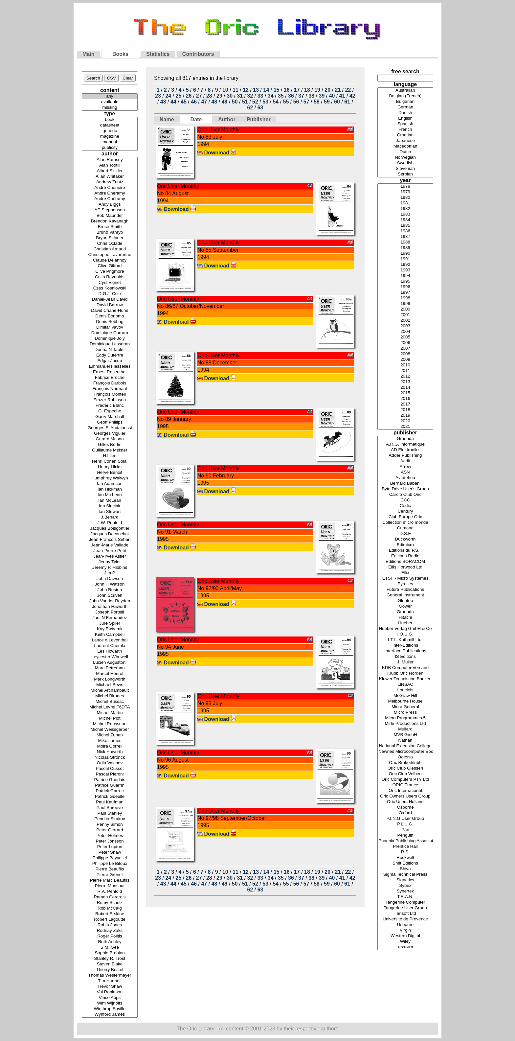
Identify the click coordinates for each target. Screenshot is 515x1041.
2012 (405, 376)
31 (240, 96)
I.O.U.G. (405, 634)
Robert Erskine (109, 914)
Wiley (405, 941)
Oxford (405, 813)
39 (322, 96)
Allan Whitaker (109, 176)
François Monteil (109, 394)
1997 (405, 292)
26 (189, 96)
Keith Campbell (109, 634)
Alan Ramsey (109, 160)
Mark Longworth (109, 679)
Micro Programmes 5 (405, 718)
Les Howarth (109, 651)
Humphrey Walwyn (109, 478)
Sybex (405, 886)
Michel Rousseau (109, 724)
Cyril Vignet (109, 283)
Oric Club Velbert (405, 774)
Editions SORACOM (405, 562)
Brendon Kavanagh (109, 221)
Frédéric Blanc (109, 405)
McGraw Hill (405, 696)
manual (109, 142)
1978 (405, 186)
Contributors (198, 54)
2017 (405, 404)
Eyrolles (405, 584)
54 (276, 101)
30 (230, 96)
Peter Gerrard (109, 830)
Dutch (405, 152)
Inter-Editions (405, 645)
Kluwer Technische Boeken (405, 679)
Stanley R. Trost (109, 958)
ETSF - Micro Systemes (405, 578)
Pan (405, 830)
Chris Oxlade (109, 243)
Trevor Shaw (109, 986)
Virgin (405, 930)
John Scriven (109, 595)
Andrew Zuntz (109, 182)
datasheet (109, 125)
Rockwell (405, 858)
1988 (405, 242)
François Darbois (109, 383)
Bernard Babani (405, 483)
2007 (405, 348)
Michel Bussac (109, 702)
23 (158, 96)
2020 (405, 421)
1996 (405, 287)
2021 (405, 426)
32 (250, 96)
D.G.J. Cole (109, 294)
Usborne (405, 925)
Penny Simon (109, 824)
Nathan (405, 740)
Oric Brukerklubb (405, 763)
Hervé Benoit (109, 472)
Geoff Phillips (109, 422)
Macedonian (405, 146)
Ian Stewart (109, 512)
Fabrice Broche (109, 378)
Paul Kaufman (109, 802)
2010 (405, 365)
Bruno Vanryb (109, 232)
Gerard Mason (109, 439)
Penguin (405, 835)
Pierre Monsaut (109, 886)
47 (204, 101)
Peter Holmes (109, 836)
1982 (405, 209)
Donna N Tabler (109, 350)
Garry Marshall (109, 417)
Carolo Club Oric (405, 494)
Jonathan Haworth (109, 607)
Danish (405, 113)
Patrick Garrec (109, 791)
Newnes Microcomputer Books (405, 751)
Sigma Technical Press (405, 874)
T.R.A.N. (405, 897)
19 (317, 90)
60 (337, 101)
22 (348, 90)
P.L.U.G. (405, 824)
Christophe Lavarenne (109, 255)
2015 (405, 393)
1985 (405, 225)
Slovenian (405, 169)
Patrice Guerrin (109, 785)
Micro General (405, 707)
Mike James (109, 741)
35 (281, 96)
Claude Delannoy (109, 260)
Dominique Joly (109, 338)
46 (194, 101)
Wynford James (109, 1014)
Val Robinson (109, 992)
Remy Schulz (109, 903)
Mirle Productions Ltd (405, 724)
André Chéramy (109, 199)
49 (225, 101)
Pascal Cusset (109, 769)
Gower (405, 606)
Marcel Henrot (109, 674)
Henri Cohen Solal (109, 461)
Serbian (405, 174)
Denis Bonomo (109, 316)
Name (167, 119)
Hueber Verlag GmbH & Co (405, 629)
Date (196, 119)
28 (209, 96)
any (109, 96)
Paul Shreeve (109, 808)
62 (250, 107)
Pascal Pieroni (109, 774)
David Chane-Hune (109, 310)
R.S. (405, 852)
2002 (405, 320)
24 (168, 96)
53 (265, 101)
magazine (109, 136)
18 (307, 90)
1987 (405, 237)
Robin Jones (109, 925)
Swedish (405, 163)
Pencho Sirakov (109, 819)
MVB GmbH (405, 735)
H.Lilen (109, 456)
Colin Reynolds (109, 277)
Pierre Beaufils (109, 869)
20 (327, 90)
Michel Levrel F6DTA (109, 707)
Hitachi (405, 617)
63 (260, 107)
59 (327, 101)
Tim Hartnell (109, 981)
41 (342, 96)
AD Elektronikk (405, 450)
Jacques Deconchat (109, 534)
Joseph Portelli (109, 612)
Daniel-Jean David (109, 299)
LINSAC (405, 684)
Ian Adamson (109, 484)
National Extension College (405, 746)
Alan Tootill (109, 165)
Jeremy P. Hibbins (109, 567)
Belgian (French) (405, 96)
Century (405, 511)
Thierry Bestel (109, 970)
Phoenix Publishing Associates (405, 841)
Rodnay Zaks (109, 931)
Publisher (259, 119)
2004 (405, 332)
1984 (405, 220)
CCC (405, 500)
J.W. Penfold (109, 523)
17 (297, 90)
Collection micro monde (405, 522)
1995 (405, 281)
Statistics (157, 54)
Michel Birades (109, 696)
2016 (405, 399)
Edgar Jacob (109, 361)
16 (287, 90)
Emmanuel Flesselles (109, 366)
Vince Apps (109, 998)
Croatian (405, 135)
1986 (405, 231)
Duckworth (405, 539)
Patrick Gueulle (109, 796)
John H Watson (109, 584)
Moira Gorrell (109, 746)
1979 (405, 192)
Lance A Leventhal (109, 640)
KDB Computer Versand (405, 668)
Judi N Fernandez (109, 618)
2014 (405, 387)
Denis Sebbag (109, 322)
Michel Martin (109, 713)
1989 (405, 248)
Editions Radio (405, 556)
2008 (405, 354)
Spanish (405, 124)
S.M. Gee (109, 947)
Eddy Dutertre (109, 355)
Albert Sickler (109, 171)
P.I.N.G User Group (405, 818)
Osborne (405, 807)
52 (255, 101)
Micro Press (405, 712)
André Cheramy (109, 193)
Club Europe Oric (405, 517)
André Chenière (109, 188)
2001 (405, 315)
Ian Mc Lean (109, 495)
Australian (405, 90)
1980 (405, 197)
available (109, 102)
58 (317, 101)
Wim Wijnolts (109, 1003)
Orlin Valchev (109, 763)
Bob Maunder (109, 216)
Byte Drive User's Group (405, 489)
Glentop (405, 601)
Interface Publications (405, 651)
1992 (405, 264)
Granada (405, 439)
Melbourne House (405, 701)
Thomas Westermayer (109, 975)
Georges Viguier (109, 433)
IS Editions (405, 656)
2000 (405, 309)
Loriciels (405, 690)
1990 (405, 253)
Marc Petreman (109, 668)
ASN (405, 472)
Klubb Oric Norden (405, 673)
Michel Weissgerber (109, 729)
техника (405, 947)
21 (338, 90)
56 (296, 101)
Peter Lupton (109, 847)
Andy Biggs (109, 204)
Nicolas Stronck (109, 757)
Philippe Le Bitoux (109, 864)
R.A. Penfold (109, 891)
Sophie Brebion (109, 953)
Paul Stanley (109, 813)
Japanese (405, 141)
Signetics (405, 880)
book (109, 120)
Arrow (405, 467)
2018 (405, 410)
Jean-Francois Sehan (109, 540)
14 (266, 90)
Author (226, 119)
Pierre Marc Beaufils (109, 880)
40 (332, 96)
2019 (405, 415)
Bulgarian (405, 101)
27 (199, 96)
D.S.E (405, 534)
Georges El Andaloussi (109, 428)
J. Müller (405, 662)
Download (220, 152)
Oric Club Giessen (405, 768)
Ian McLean (109, 500)
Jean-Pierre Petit (109, 551)
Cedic (405, 506)
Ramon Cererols (109, 897)
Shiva (405, 869)
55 (286, 101)
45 (184, 101)
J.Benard (109, 517)
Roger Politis (109, 936)
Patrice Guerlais (109, 780)
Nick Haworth (109, 752)
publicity (109, 147)
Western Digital (405, 936)
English (405, 118)
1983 (405, 214)
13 (256, 90)
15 (277, 90)
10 (225, 90)
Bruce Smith (109, 227)
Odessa (405, 757)
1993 (405, 270)
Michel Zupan (109, 735)
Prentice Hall (405, 846)
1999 (405, 304)
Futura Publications (405, 589)
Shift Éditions (405, 863)
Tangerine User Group (405, 908)
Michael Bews (109, 685)
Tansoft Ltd (405, 913)
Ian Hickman (109, 489)
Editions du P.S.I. (405, 550)
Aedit (405, 461)
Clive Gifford (109, 266)
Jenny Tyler (109, 562)
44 (173, 101)
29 (219, 96)
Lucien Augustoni (109, 662)
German (405, 107)
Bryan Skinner (109, 238)
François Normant (109, 389)
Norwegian (405, 157)
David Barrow (109, 305)
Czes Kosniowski (109, 288)
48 (214, 101)
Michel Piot (109, 718)
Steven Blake (109, 964)
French (405, 129)
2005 (405, 337)
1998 (405, 298)
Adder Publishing (405, 455)
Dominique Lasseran (109, 344)
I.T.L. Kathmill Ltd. (405, 640)
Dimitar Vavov (109, 327)
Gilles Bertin (109, 445)
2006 (405, 343)
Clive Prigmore (109, 271)
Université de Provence (405, 919)
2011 (405, 371)
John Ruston (109, 590)
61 (347, 101)
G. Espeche (109, 411)
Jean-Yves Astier (109, 556)
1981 (405, 203)
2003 (405, 326)
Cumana (405, 528)
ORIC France (405, 785)
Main (88, 54)
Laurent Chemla (109, 646)
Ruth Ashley (109, 942)
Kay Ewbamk (109, 629)
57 (306, 101)
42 (352, 96)
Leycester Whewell (109, 657)
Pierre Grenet (109, 875)
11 (235, 90)
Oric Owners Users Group (405, 796)
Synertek (405, 891)
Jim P (109, 573)
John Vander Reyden (109, 601)
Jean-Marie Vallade (109, 545)
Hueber (405, 623)
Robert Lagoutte (109, 919)
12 (246, 90)
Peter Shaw (109, 852)
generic (109, 131)
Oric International (405, 791)
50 (235, 101)
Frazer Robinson (109, 400)
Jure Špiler (109, 623)
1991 (405, 259)
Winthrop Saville (109, 1009)
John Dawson (109, 579)
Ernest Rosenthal (109, 372)
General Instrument (405, 595)
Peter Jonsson (109, 841)
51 (245, 101)
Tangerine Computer (405, 902)
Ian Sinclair (109, 506)
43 (163, 101)
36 (291, 96)
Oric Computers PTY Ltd (405, 779)
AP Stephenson (109, 210)
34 (271, 96)
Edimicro (405, 545)
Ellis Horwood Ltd (405, 567)
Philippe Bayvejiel (109, 858)
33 (260, 96)
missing (109, 107)
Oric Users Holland (405, 802)
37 (301, 96)
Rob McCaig (109, 908)
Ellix (405, 573)
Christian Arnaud (109, 249)
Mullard (405, 729)
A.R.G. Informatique (405, 444)
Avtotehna (405, 478)
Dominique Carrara (109, 333)
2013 (405, 382)
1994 (405, 276)
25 (179, 96)
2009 (405, 359)
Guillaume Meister (109, 450)
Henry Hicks (109, 467)
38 (311, 96)
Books (120, 54)
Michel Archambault (109, 690)
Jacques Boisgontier (109, 528)
